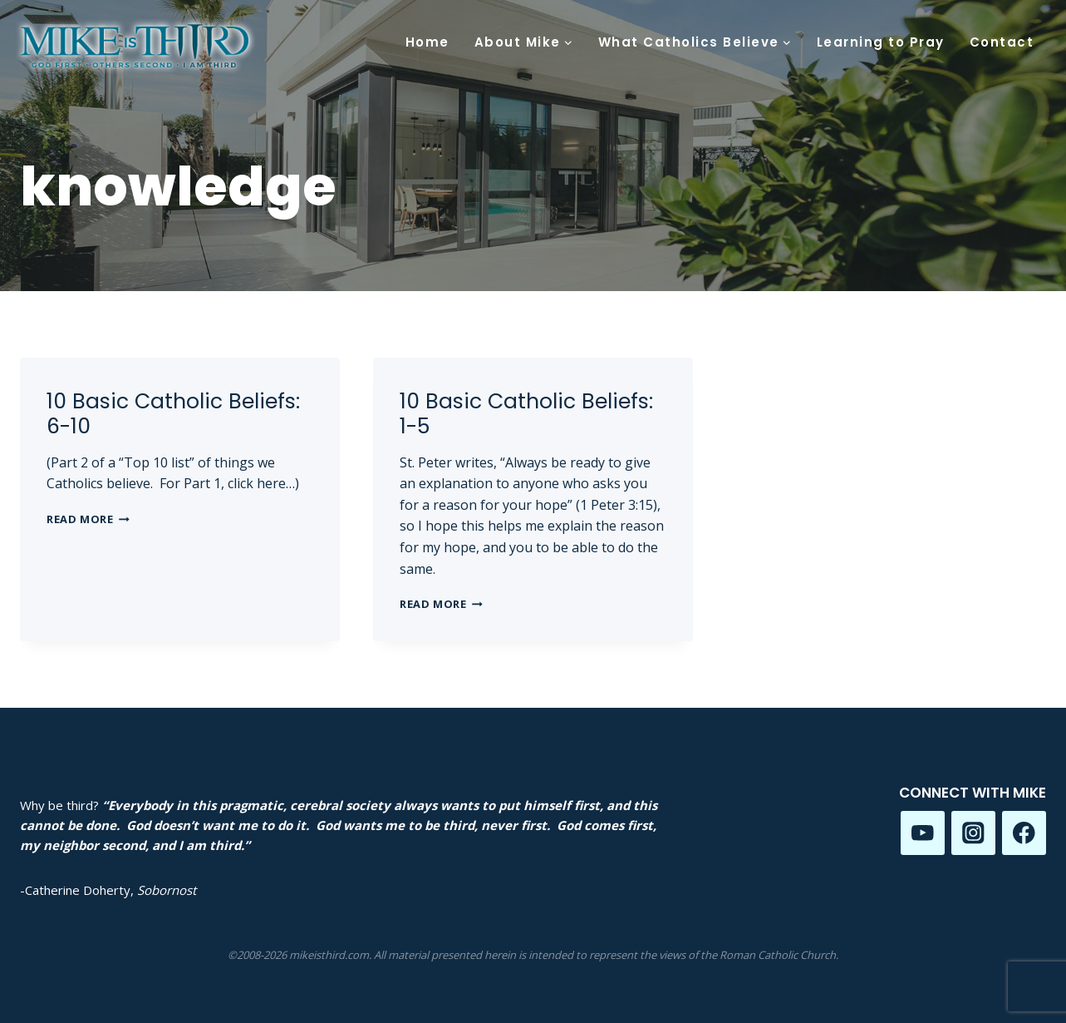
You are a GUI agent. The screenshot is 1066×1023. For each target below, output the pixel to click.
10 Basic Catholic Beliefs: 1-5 (526, 414)
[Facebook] (1024, 833)
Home (427, 42)
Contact (1002, 42)
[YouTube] (923, 833)
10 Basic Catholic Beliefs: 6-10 (173, 414)
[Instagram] (973, 833)
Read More (88, 519)
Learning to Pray (881, 42)
